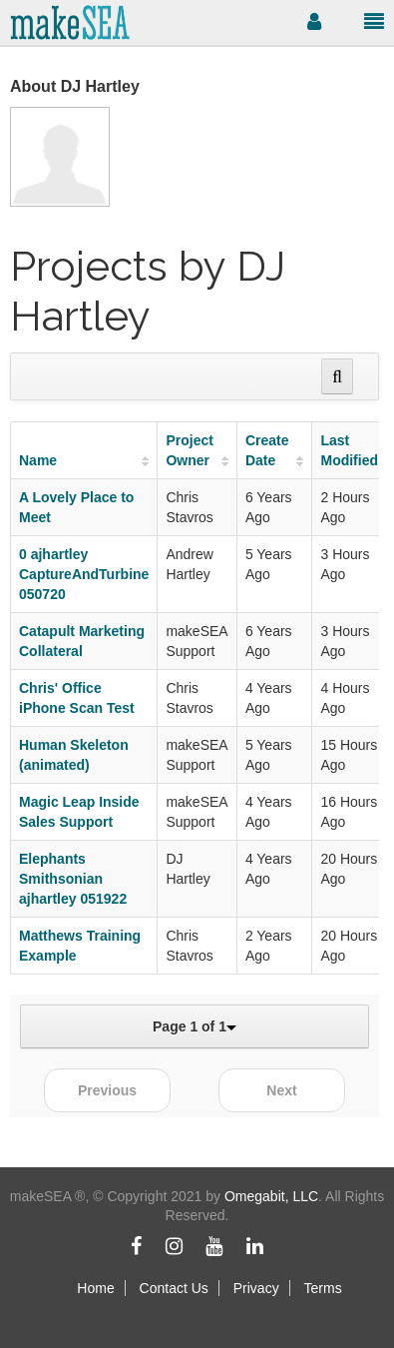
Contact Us (174, 1288)
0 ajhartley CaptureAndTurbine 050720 (84, 574)
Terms (323, 1288)
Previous (107, 1090)
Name (38, 460)
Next (281, 1090)
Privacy (256, 1288)
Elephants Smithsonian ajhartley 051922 (73, 879)
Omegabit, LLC (271, 1196)
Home (95, 1288)
